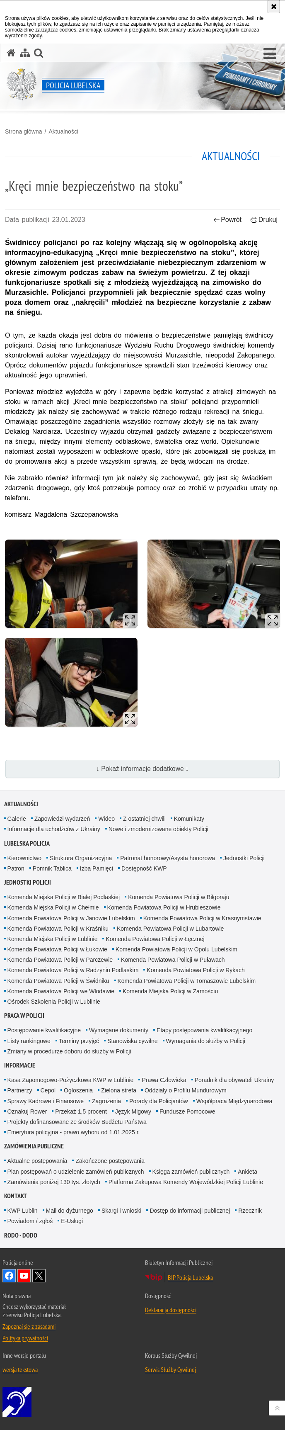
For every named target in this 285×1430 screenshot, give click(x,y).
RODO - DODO (20, 1235)
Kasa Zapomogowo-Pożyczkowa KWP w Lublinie (70, 1080)
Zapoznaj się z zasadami (29, 1326)
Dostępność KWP (144, 868)
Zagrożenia (106, 1101)
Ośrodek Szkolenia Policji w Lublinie (53, 1001)
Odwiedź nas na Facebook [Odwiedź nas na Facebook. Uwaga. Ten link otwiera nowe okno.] (9, 1275)
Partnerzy (19, 1090)
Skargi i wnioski (121, 1210)
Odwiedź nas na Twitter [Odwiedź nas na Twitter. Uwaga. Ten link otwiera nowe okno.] (39, 1275)
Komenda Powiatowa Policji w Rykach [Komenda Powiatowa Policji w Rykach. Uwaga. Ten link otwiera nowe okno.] (196, 970)
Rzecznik (250, 1210)
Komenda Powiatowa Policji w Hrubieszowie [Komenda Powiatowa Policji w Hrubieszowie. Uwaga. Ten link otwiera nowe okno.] (164, 907)
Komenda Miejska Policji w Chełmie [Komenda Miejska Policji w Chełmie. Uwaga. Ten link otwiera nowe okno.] (53, 907)
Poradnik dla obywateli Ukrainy (234, 1080)
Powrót (227, 219)
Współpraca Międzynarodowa (234, 1101)
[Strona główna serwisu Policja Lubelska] (11, 53)
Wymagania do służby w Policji (205, 1041)
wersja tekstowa (20, 1369)
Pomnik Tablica (52, 868)
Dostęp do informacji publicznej (190, 1210)
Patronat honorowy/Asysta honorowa (167, 858)
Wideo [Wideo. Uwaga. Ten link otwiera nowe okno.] (106, 818)
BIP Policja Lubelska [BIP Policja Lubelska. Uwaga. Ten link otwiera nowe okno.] (190, 1277)
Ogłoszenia (78, 1090)
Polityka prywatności (25, 1338)
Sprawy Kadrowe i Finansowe (45, 1101)
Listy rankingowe (29, 1041)
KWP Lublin (22, 1210)
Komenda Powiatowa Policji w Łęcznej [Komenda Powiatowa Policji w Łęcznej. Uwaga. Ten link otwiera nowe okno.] (155, 939)
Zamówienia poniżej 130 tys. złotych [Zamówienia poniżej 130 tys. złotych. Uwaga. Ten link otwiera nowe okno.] (53, 1182)
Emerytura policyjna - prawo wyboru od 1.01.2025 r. (73, 1132)
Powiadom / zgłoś (30, 1221)
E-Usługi (72, 1221)
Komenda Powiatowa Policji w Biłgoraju (178, 897)
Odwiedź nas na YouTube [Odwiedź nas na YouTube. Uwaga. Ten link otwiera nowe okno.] (24, 1275)
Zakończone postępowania (110, 1161)
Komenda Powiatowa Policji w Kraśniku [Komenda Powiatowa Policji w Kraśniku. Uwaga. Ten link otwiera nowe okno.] (58, 928)
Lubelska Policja (27, 843)
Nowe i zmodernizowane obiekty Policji (158, 829)
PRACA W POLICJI (24, 1015)
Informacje (19, 1065)
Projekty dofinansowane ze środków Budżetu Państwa (77, 1122)
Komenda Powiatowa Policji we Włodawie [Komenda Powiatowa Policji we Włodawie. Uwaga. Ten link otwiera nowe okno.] (60, 991)
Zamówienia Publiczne (34, 1146)
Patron (15, 868)
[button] (269, 54)
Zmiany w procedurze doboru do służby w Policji (69, 1051)
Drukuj (264, 219)
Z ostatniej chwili (144, 818)
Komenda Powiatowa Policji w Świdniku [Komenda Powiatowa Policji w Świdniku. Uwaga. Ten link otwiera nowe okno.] (58, 981)
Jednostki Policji (244, 858)
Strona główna (23, 131)
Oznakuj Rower (27, 1111)
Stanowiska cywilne (132, 1041)
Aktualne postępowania (37, 1161)
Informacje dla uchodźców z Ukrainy (53, 829)
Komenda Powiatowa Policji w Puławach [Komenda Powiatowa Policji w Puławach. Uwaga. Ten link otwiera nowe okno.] (173, 959)
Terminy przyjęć (79, 1041)
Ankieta (247, 1171)
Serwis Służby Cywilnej (170, 1369)
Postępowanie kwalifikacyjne (44, 1030)
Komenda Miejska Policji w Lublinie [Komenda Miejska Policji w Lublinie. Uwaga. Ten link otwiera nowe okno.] (52, 939)
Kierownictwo (24, 858)
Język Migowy (133, 1111)
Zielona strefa (118, 1090)
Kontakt (15, 1196)
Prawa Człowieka (164, 1080)
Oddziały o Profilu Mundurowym (186, 1090)
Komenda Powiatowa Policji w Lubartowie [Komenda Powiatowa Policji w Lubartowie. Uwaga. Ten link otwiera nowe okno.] (170, 928)
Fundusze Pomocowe (187, 1111)
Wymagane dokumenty (118, 1030)
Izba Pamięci (96, 868)
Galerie (16, 818)
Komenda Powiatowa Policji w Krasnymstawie (202, 918)
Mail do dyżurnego (69, 1210)
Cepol (48, 1090)
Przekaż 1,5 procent (81, 1111)
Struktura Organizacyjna (81, 858)
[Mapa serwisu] (25, 53)
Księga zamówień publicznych (191, 1171)
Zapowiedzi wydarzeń (62, 818)
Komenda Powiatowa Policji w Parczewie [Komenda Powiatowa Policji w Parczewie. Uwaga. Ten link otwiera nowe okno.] (60, 959)
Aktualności (63, 131)
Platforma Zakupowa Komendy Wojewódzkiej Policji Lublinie (186, 1182)
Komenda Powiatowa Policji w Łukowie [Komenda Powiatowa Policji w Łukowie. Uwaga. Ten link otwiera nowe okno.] (57, 949)
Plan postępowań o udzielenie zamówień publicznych (75, 1171)
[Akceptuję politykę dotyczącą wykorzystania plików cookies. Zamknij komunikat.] (274, 6)
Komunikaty (189, 818)
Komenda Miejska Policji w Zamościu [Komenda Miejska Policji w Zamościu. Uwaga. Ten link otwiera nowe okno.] (170, 991)
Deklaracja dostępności (170, 1310)
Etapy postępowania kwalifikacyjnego (204, 1030)
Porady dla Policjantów (158, 1101)
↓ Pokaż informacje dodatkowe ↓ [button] (142, 768)
